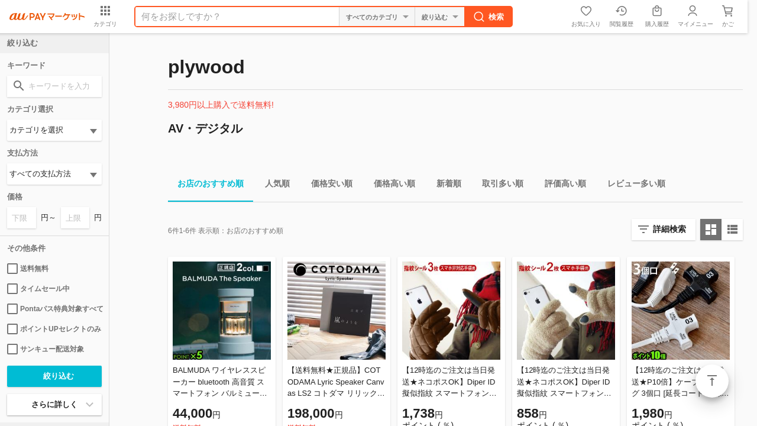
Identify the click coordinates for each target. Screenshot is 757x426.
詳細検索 (669, 229)
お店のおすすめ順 (206, 185)
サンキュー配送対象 (45, 349)
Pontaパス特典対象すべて (54, 309)
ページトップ (712, 381)
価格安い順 (327, 185)
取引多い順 (498, 185)
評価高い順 (560, 185)
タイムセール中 (38, 288)
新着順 (444, 185)
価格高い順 (389, 185)
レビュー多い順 (631, 185)
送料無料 (27, 268)
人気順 (272, 185)
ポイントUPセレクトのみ (54, 329)
